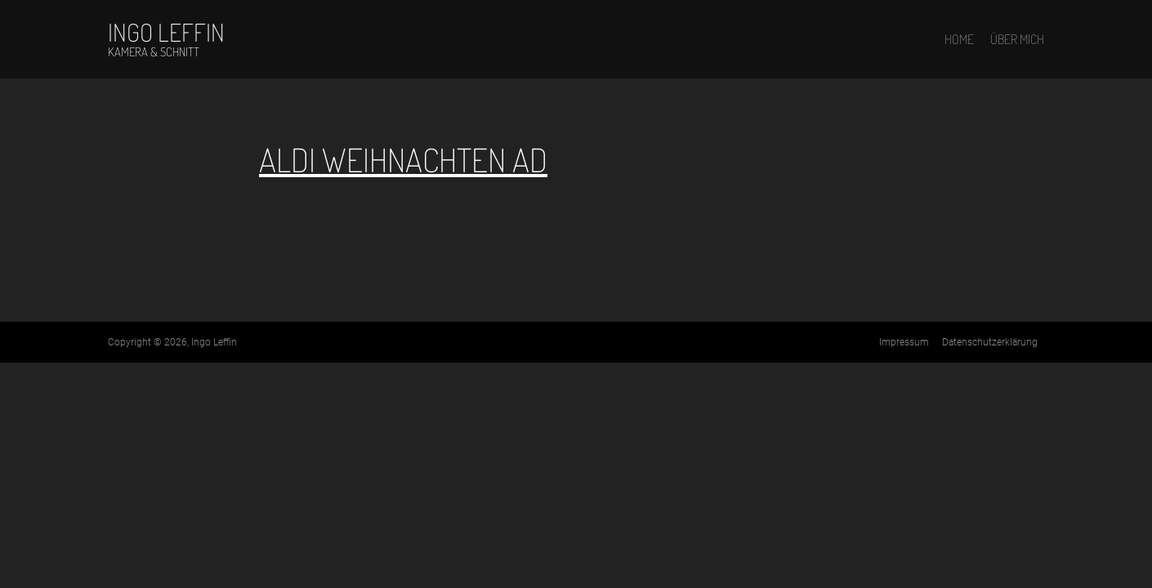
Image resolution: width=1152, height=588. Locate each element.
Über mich (1017, 39)
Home (959, 39)
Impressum (904, 342)
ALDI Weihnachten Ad (403, 159)
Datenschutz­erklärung (990, 342)
